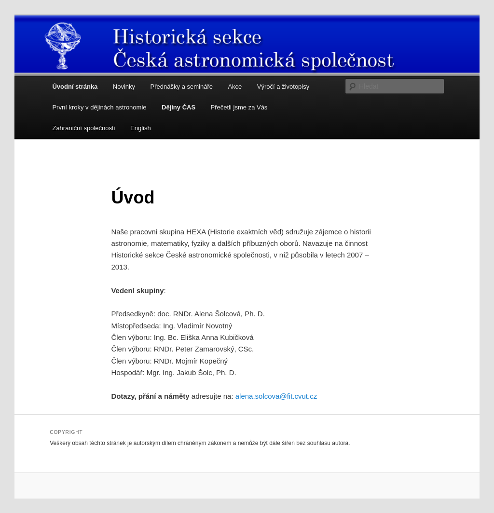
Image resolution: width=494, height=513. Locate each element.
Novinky (124, 86)
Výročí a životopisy (283, 86)
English (140, 128)
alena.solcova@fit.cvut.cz (276, 396)
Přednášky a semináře (182, 86)
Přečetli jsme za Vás (239, 107)
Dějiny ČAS (178, 107)
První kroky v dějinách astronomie (99, 107)
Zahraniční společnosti (83, 128)
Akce (235, 86)
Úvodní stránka (74, 86)
